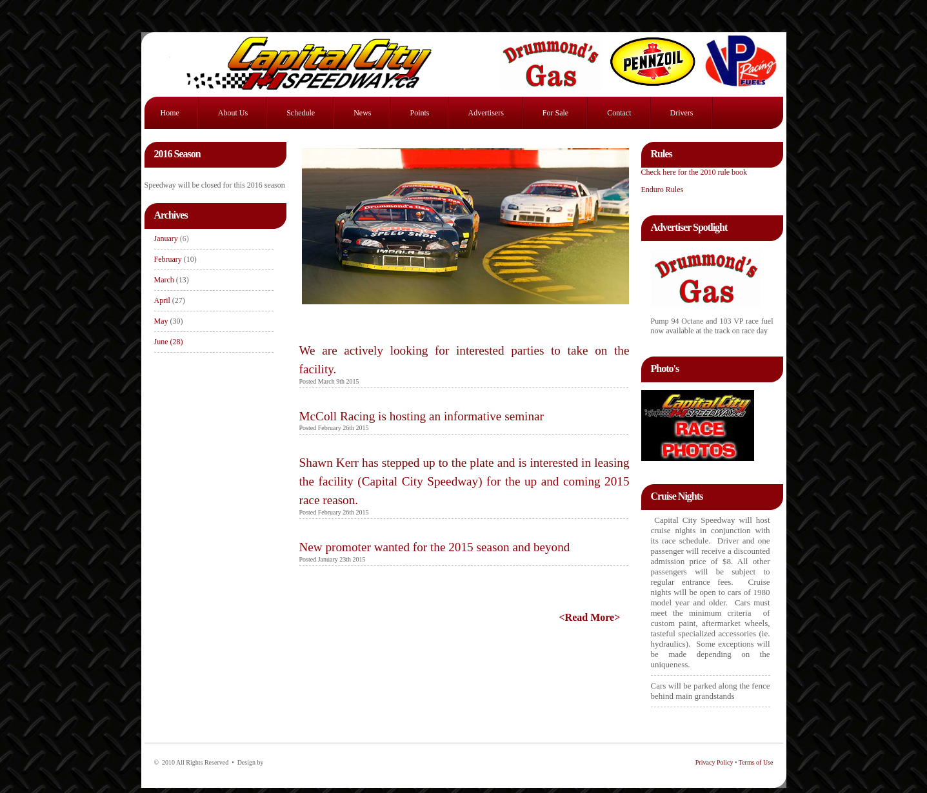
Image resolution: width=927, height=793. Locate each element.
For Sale (555, 112)
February (169, 259)
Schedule (300, 112)
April (169, 300)
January (171, 238)
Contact (619, 112)
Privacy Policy (714, 762)
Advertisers (486, 112)
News (362, 112)
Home (170, 112)
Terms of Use (756, 762)
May (161, 321)
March (165, 279)
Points (420, 112)
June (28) (168, 341)
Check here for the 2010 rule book (694, 172)
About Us (233, 112)
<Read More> (590, 617)
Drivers (681, 112)
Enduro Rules (662, 189)
